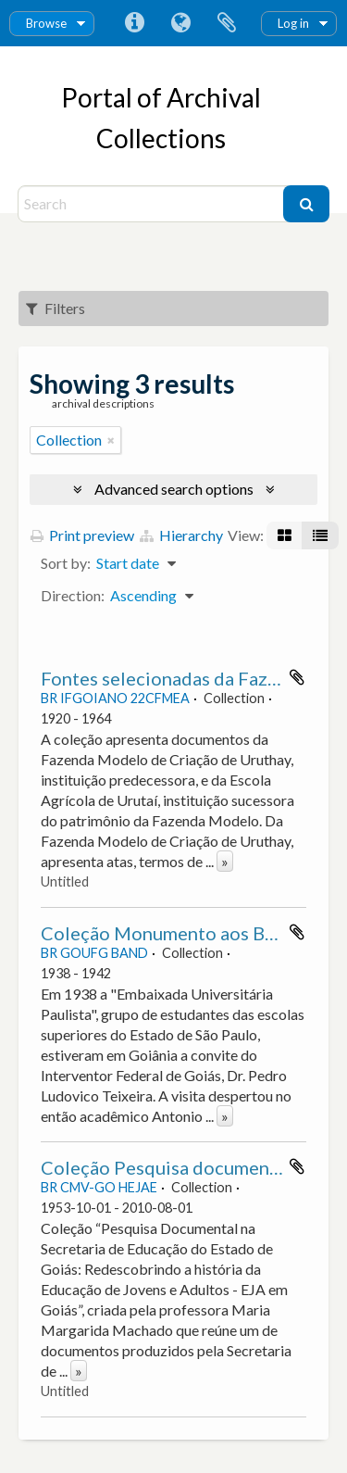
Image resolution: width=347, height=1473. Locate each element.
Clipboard (227, 23)
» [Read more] (225, 861)
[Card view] (284, 535)
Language (180, 23)
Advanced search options (174, 488)
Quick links (134, 23)
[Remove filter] (111, 440)
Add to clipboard (297, 677)
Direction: (73, 595)
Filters (55, 308)
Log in (293, 23)
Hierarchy (181, 535)
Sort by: (66, 563)
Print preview (82, 535)
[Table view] (320, 535)
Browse (46, 23)
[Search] (153, 203)
